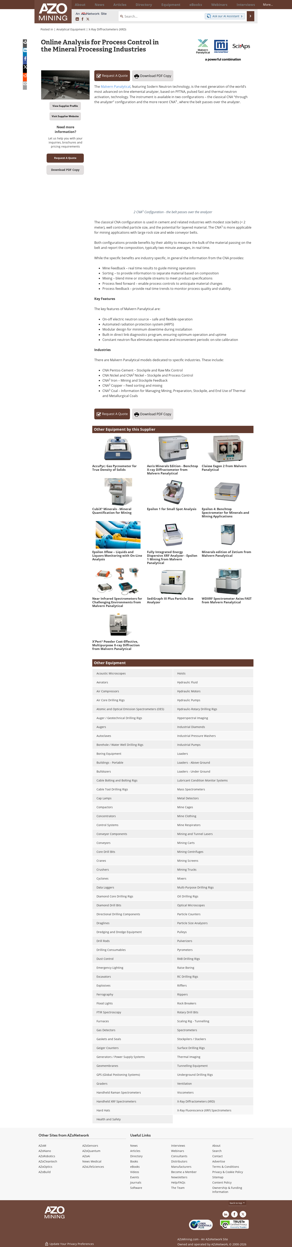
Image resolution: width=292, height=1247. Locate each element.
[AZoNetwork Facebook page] (82, 19)
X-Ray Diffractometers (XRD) (107, 29)
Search (217, 1151)
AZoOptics (45, 1167)
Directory (134, 4)
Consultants (179, 1156)
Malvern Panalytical (115, 86)
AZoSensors (90, 1145)
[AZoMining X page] (87, 19)
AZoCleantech (48, 1161)
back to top (237, 1203)
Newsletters (179, 1177)
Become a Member (184, 1172)
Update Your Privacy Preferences (69, 1242)
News (134, 1145)
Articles (135, 1151)
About (216, 1145)
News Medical (91, 1161)
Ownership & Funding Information (227, 1190)
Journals (135, 1182)
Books (134, 1161)
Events (134, 1177)
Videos (134, 1172)
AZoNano (45, 1151)
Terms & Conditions (225, 1167)
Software (136, 1188)
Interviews (178, 1145)
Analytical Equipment (70, 29)
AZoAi (86, 1156)
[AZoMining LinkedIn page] (77, 19)
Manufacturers (181, 1167)
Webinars (177, 1151)
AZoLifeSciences (93, 1167)
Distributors (179, 1161)
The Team (178, 1188)
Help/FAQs (178, 1182)
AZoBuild (45, 1172)
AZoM (42, 1145)
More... (248, 4)
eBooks (135, 1167)
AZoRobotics (47, 1156)
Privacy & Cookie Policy (227, 1172)
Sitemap (217, 1177)
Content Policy (222, 1182)
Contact (217, 1156)
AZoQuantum (91, 1151)
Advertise (218, 1161)
